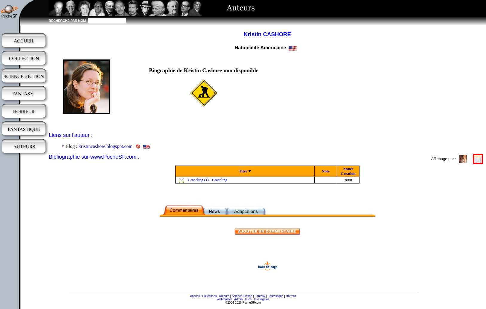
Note (326, 171)
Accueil (194, 296)
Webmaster (224, 299)
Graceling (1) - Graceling (207, 180)
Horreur (291, 296)
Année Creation (348, 171)
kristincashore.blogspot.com (105, 146)
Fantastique (275, 296)
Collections (209, 296)
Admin (238, 299)
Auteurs (224, 296)
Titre (243, 171)
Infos (248, 299)
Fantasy (260, 296)
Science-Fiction (242, 296)
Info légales (261, 299)
